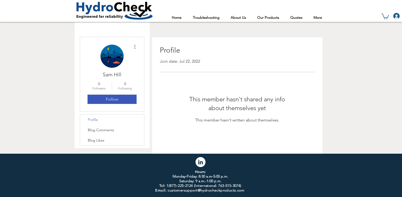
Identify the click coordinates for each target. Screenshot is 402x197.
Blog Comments (101, 130)
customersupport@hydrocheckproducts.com (206, 190)
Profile (93, 119)
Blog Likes (96, 140)
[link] (385, 16)
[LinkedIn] (200, 162)
